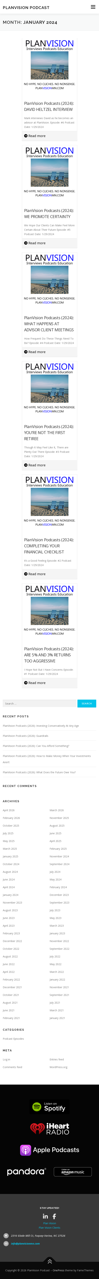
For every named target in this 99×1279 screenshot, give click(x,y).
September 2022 (59, 948)
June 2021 (9, 1010)
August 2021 (10, 1002)
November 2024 (59, 856)
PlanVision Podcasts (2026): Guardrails (25, 736)
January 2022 (57, 979)
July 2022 (55, 956)
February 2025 (58, 848)
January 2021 (57, 1018)
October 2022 (11, 948)
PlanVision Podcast (26, 7)
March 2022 (57, 972)
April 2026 (9, 810)
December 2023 (59, 895)
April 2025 (55, 841)
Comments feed (12, 1067)
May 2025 (9, 841)
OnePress (58, 1270)
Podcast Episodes (13, 1038)
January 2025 (10, 856)
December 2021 (12, 987)
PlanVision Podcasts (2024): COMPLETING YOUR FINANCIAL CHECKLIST (49, 545)
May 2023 (55, 918)
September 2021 (59, 995)
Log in (6, 1059)
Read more (35, 136)
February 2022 (11, 979)
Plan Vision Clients (49, 1227)
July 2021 (55, 1002)
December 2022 (12, 941)
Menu (93, 6)
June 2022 (9, 964)
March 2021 (57, 1010)
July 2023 (55, 910)
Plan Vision (49, 1223)
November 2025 (59, 818)
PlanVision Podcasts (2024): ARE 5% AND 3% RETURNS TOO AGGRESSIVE (49, 655)
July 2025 (8, 833)
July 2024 (55, 871)
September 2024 (59, 864)
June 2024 (9, 879)
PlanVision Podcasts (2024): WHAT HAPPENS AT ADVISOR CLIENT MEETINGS (49, 323)
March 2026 (57, 810)
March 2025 (10, 848)
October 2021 (11, 995)
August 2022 (10, 956)
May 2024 (55, 879)
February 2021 (11, 1018)
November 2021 (59, 987)
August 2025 (57, 825)
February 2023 (11, 933)
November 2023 (12, 902)
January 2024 (10, 895)
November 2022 (59, 941)
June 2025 (55, 833)
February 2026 (11, 818)
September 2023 (59, 902)
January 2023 (57, 933)
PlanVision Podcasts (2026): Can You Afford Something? (36, 746)
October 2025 (11, 825)
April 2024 (9, 887)
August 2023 (10, 910)
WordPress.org (58, 1067)
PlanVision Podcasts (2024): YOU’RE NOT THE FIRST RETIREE (49, 432)
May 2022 (55, 964)
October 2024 (11, 864)
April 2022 (9, 972)
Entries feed (57, 1059)
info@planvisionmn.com (25, 1243)
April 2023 (9, 925)
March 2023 (57, 925)
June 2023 (9, 918)
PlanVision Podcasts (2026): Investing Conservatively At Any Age (41, 725)
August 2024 (10, 871)
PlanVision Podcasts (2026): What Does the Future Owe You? (39, 772)
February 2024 (58, 887)
